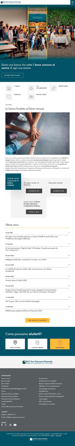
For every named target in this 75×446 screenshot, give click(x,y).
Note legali (58, 435)
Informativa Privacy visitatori (9, 396)
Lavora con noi (5, 378)
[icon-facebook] (2, 425)
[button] (72, 2)
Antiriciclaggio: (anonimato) (47, 389)
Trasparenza (4, 386)
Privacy (3, 391)
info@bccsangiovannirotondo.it (15, 417)
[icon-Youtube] (15, 425)
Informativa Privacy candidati (9, 394)
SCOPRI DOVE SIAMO (12, 75)
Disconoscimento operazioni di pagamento (51, 396)
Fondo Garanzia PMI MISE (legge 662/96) (18, 389)
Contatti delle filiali (6, 401)
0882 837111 (11, 414)
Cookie (3, 404)
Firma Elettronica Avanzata (47, 404)
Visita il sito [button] (34, 212)
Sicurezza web (43, 378)
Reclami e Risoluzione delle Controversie (50, 383)
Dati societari (5, 383)
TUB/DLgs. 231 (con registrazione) (49, 386)
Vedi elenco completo (37, 320)
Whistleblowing (43, 391)
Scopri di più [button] (34, 191)
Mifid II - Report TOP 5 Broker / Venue (50, 394)
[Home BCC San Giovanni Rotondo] (10, 2)
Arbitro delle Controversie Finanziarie (18, 406)
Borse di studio (12, 381)
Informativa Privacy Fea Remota (10, 399)
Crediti (52, 435)
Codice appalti (43, 399)
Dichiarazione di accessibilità (47, 381)
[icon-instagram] (10, 425)
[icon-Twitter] (6, 425)
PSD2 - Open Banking (52, 401)
